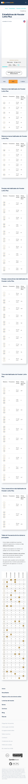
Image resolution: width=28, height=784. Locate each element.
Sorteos (4, 708)
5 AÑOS (23, 81)
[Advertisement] (14, 43)
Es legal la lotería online (8, 730)
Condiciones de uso (7, 741)
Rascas (4, 716)
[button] (25, 2)
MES (4, 81)
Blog (3, 712)
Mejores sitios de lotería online (11, 696)
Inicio (6, 8)
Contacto (4, 737)
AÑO (13, 81)
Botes (4, 704)
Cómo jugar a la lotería (8, 727)
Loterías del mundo (8, 700)
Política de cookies (7, 744)
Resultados (12, 8)
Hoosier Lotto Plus (21, 8)
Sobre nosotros (6, 734)
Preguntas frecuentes (8, 723)
